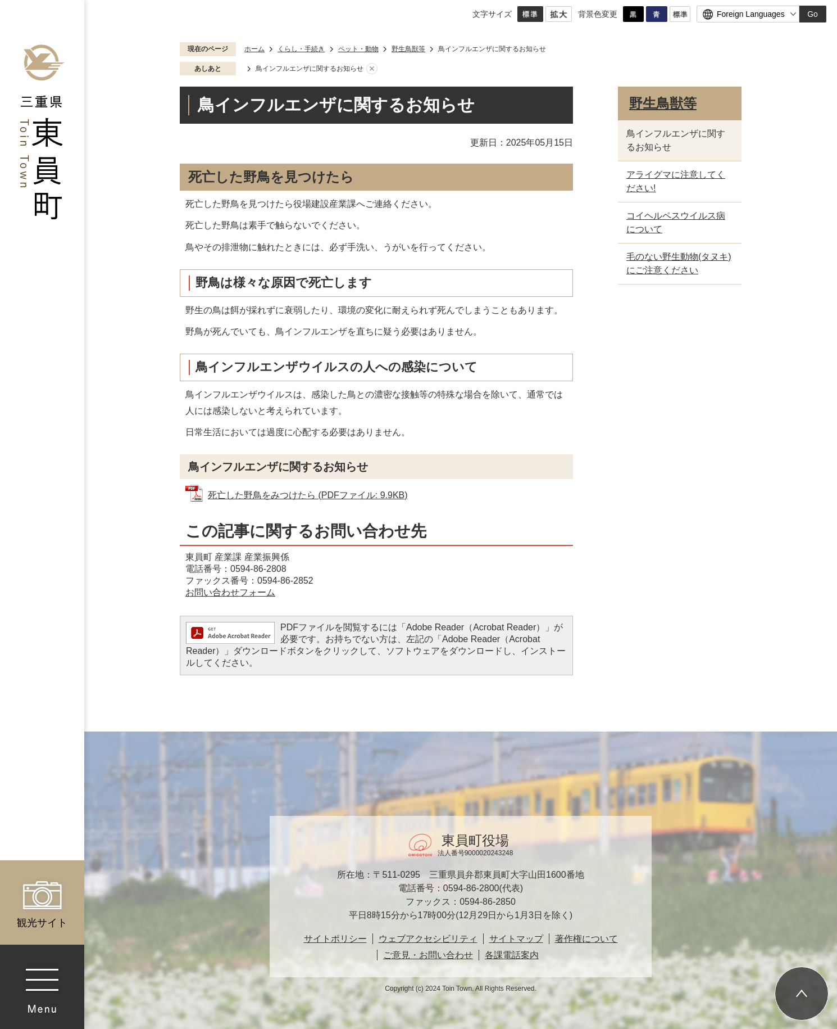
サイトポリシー (335, 939)
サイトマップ (516, 939)
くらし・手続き (301, 49)
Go (812, 14)
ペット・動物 (358, 49)
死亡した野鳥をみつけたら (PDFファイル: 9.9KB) (308, 495)
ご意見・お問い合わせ (428, 955)
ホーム (254, 49)
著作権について (586, 939)
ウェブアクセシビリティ (428, 939)
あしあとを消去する (371, 69)
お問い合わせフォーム (230, 592)
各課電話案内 (512, 955)
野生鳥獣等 (408, 49)
